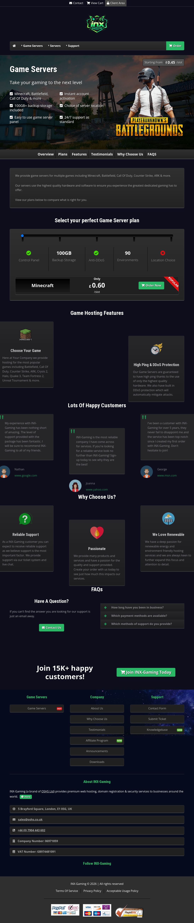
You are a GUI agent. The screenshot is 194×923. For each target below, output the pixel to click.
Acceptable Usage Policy (122, 891)
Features (79, 154)
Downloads (97, 762)
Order (175, 46)
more (25, 796)
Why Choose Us (130, 154)
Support (73, 46)
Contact (76, 3)
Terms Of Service (67, 891)
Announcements (97, 751)
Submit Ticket (157, 719)
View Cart (95, 3)
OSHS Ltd (47, 791)
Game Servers (33, 46)
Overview (46, 154)
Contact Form (157, 708)
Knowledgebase (157, 730)
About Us (97, 708)
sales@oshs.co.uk (28, 819)
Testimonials (102, 154)
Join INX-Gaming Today (146, 672)
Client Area (116, 3)
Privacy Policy (92, 891)
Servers (55, 46)
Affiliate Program (97, 740)
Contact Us (51, 628)
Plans (63, 154)
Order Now (151, 285)
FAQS (152, 154)
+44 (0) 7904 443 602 (29, 830)
